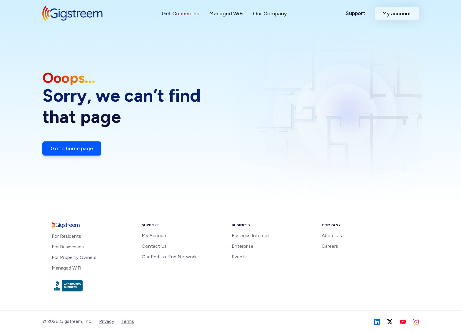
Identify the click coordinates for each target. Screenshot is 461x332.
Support (355, 13)
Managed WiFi (226, 13)
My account (396, 13)
